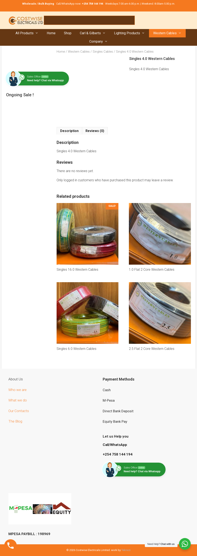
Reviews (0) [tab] (95, 131)
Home (51, 33)
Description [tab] (69, 131)
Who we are (17, 390)
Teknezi (126, 550)
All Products (29, 33)
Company (100, 41)
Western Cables (169, 33)
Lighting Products (131, 33)
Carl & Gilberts (95, 33)
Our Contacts (18, 411)
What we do (18, 400)
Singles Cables (103, 51)
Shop (67, 33)
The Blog (15, 421)
